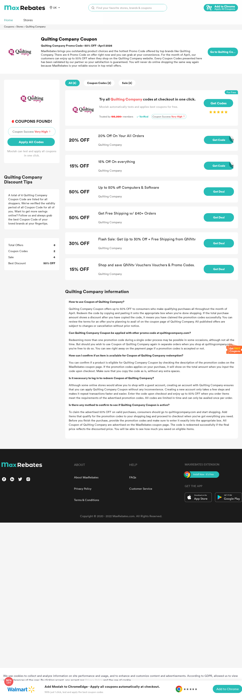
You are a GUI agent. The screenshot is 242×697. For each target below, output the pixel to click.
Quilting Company (36, 26)
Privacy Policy (82, 489)
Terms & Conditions (86, 500)
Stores (19, 26)
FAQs (132, 477)
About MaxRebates (86, 477)
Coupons (9, 26)
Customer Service (140, 489)
